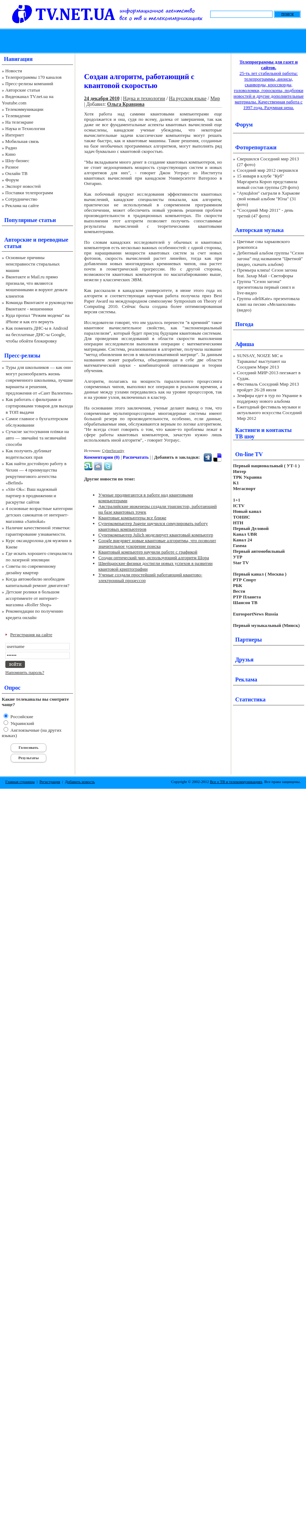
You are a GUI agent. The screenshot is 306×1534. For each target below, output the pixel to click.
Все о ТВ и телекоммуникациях (236, 781)
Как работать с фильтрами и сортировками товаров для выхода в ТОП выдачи (39, 406)
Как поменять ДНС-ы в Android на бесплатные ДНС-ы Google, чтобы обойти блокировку (37, 334)
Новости (13, 70)
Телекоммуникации (24, 109)
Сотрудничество (21, 199)
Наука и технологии (144, 98)
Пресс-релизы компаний (29, 83)
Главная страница (20, 781)
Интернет (14, 135)
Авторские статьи (22, 90)
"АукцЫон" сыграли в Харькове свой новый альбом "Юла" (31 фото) (268, 198)
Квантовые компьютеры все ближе (132, 517)
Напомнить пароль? (24, 672)
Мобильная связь (22, 141)
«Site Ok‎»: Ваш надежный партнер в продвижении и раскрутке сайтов (31, 496)
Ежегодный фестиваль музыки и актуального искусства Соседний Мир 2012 (269, 412)
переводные (53, 240)
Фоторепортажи (255, 147)
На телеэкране (19, 122)
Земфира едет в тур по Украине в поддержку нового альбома (269, 398)
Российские (21, 716)
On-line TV (249, 454)
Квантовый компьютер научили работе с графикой (147, 552)
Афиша (244, 344)
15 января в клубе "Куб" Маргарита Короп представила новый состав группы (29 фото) (268, 181)
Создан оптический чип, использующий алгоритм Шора (153, 557)
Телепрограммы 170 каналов (33, 77)
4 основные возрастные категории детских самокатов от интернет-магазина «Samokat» (39, 515)
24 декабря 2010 (102, 98)
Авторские (18, 240)
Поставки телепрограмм (29, 192)
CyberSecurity (113, 450)
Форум (12, 179)
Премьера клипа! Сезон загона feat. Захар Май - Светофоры (267, 272)
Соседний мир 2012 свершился (267, 170)
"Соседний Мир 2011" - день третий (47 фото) (265, 212)
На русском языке (187, 98)
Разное (12, 167)
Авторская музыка (259, 230)
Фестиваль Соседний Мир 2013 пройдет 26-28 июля (268, 386)
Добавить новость (80, 781)
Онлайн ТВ (16, 173)
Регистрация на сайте (31, 634)
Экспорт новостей (23, 186)
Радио (11, 147)
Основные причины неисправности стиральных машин (33, 264)
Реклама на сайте (22, 205)
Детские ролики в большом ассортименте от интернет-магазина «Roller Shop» (32, 598)
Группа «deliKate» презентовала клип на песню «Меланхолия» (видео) (268, 304)
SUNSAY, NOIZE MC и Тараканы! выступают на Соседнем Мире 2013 (261, 361)
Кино (10, 154)
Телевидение (18, 115)
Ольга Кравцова (126, 104)
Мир (215, 98)
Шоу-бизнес (17, 160)
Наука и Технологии (25, 128)
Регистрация (50, 781)
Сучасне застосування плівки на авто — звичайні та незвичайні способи (37, 438)
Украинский (21, 723)
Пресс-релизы (22, 355)
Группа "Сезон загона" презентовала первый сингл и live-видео (266, 287)
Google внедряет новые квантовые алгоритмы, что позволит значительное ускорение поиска (157, 543)
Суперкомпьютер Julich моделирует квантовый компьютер (155, 534)
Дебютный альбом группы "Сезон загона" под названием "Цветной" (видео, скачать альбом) (270, 258)
